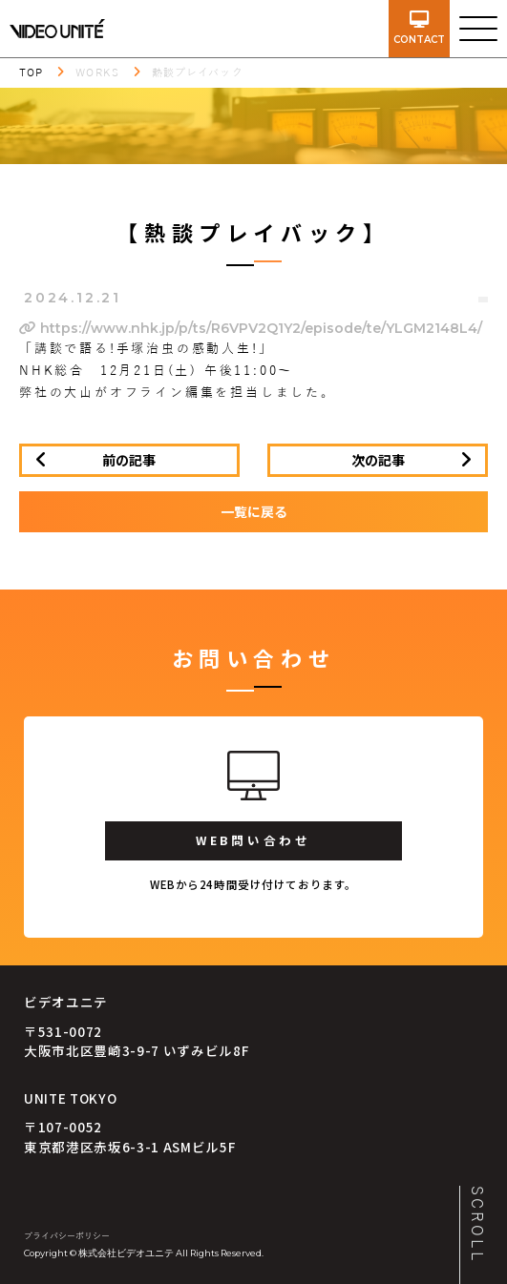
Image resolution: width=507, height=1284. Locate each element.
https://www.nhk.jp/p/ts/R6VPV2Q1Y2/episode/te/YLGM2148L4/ (250, 328)
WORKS (97, 72)
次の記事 (378, 459)
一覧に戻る (254, 511)
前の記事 (129, 459)
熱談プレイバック (197, 72)
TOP (31, 72)
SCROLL (476, 1225)
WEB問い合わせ (253, 840)
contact (419, 28)
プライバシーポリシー (67, 1236)
